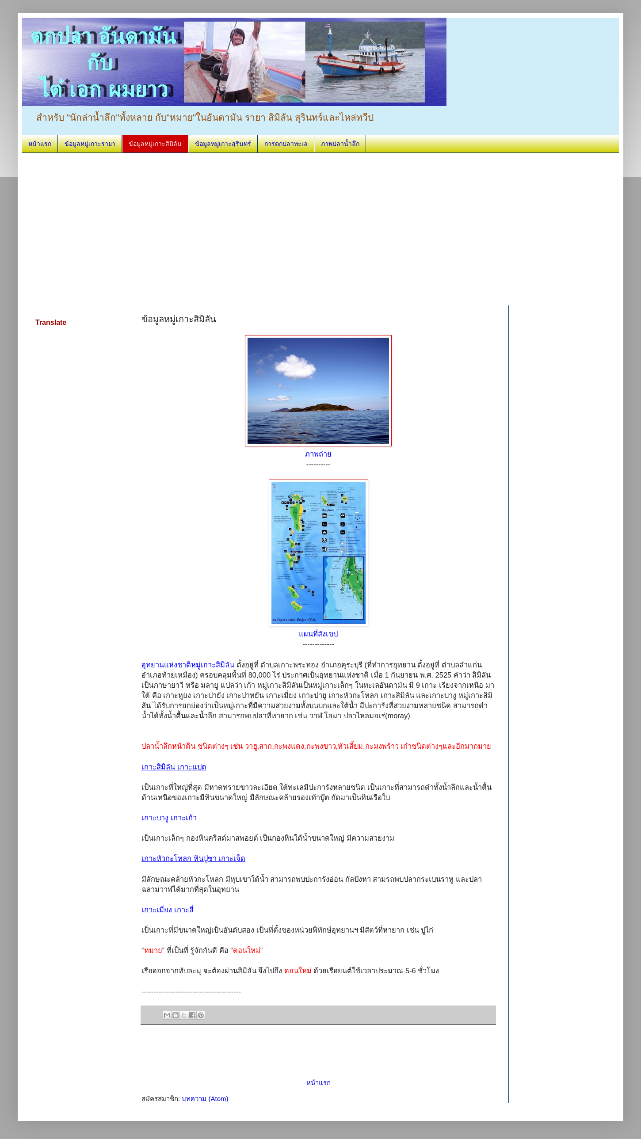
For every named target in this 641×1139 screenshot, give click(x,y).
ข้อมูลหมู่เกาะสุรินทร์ (223, 143)
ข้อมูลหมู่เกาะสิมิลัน (155, 143)
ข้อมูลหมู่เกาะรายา (90, 143)
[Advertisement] (132, 228)
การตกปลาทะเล (286, 143)
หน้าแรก (39, 143)
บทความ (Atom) (205, 1098)
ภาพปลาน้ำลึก (340, 143)
